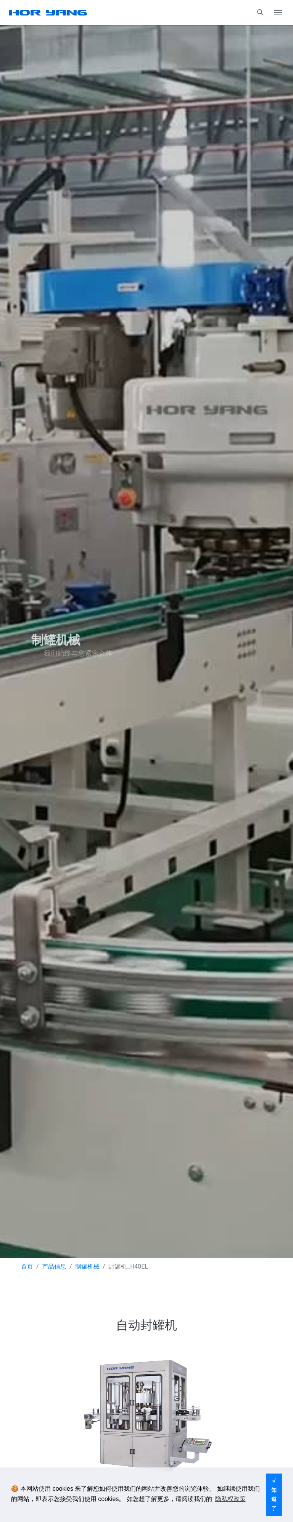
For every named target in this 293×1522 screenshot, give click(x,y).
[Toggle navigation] (278, 12)
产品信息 (54, 1266)
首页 (27, 1266)
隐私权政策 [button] (230, 1499)
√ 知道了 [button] (274, 1494)
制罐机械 (87, 1266)
